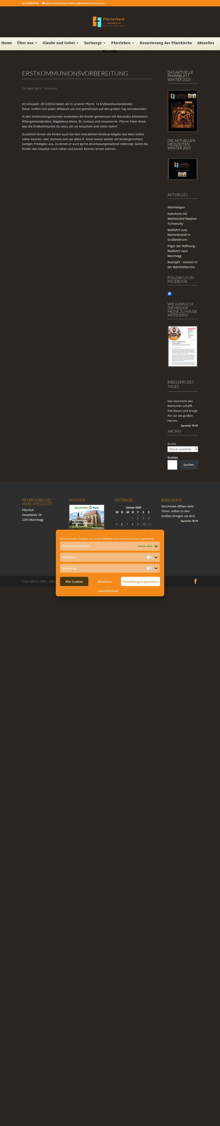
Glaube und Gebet (59, 43)
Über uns (25, 43)
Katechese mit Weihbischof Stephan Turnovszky (182, 218)
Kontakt (110, 51)
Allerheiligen (176, 207)
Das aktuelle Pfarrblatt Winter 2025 (180, 76)
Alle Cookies (74, 581)
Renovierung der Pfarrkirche (166, 43)
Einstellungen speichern (140, 581)
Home (6, 43)
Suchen (172, 457)
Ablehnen (105, 581)
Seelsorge (93, 43)
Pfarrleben (121, 43)
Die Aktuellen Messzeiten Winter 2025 (181, 144)
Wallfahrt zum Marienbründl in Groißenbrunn (178, 235)
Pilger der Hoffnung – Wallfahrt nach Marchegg (182, 251)
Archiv (171, 444)
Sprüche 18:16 (189, 425)
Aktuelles (205, 43)
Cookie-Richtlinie (108, 590)
